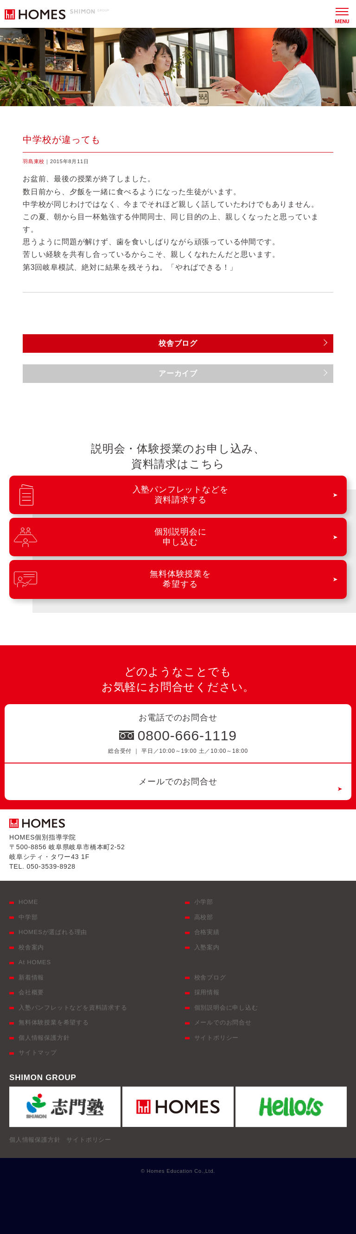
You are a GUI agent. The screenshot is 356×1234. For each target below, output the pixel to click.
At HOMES (35, 962)
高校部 (203, 917)
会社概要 (31, 992)
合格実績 (207, 932)
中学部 (28, 917)
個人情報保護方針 (44, 1037)
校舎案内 (31, 947)
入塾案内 (207, 947)
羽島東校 (33, 161)
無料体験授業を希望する (54, 1022)
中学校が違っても (62, 139)
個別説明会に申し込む (226, 1007)
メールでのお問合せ (178, 781)
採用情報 (207, 992)
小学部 (203, 901)
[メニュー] (342, 14)
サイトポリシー (216, 1037)
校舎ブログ (210, 977)
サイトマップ (38, 1052)
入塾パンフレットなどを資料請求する (73, 1007)
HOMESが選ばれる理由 (53, 932)
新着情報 (31, 977)
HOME (28, 901)
